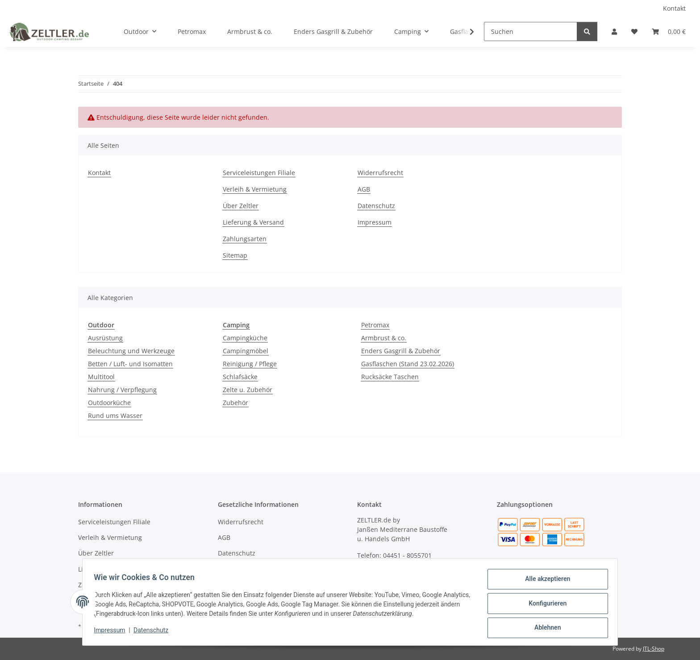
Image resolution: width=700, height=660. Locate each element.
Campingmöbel (245, 351)
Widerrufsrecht (380, 172)
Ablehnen (544, 628)
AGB (364, 189)
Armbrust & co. (383, 338)
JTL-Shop (653, 648)
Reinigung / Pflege (250, 363)
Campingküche (245, 338)
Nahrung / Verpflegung (122, 389)
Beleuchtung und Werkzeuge (131, 351)
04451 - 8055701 (407, 555)
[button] (614, 31)
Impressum (112, 632)
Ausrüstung (105, 338)
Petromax (375, 325)
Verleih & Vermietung (255, 189)
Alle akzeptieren (544, 581)
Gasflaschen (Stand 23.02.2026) (407, 363)
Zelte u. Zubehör (247, 389)
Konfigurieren (544, 605)
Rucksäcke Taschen (390, 376)
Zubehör (235, 402)
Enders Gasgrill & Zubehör (400, 351)
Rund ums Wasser (115, 415)
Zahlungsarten (245, 238)
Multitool (101, 376)
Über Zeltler (240, 205)
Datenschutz (154, 632)
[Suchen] (530, 31)
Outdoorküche (109, 402)
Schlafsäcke (240, 376)
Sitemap (235, 255)
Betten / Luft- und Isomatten (130, 363)
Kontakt (674, 8)
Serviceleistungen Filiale (259, 172)
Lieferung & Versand (253, 222)
